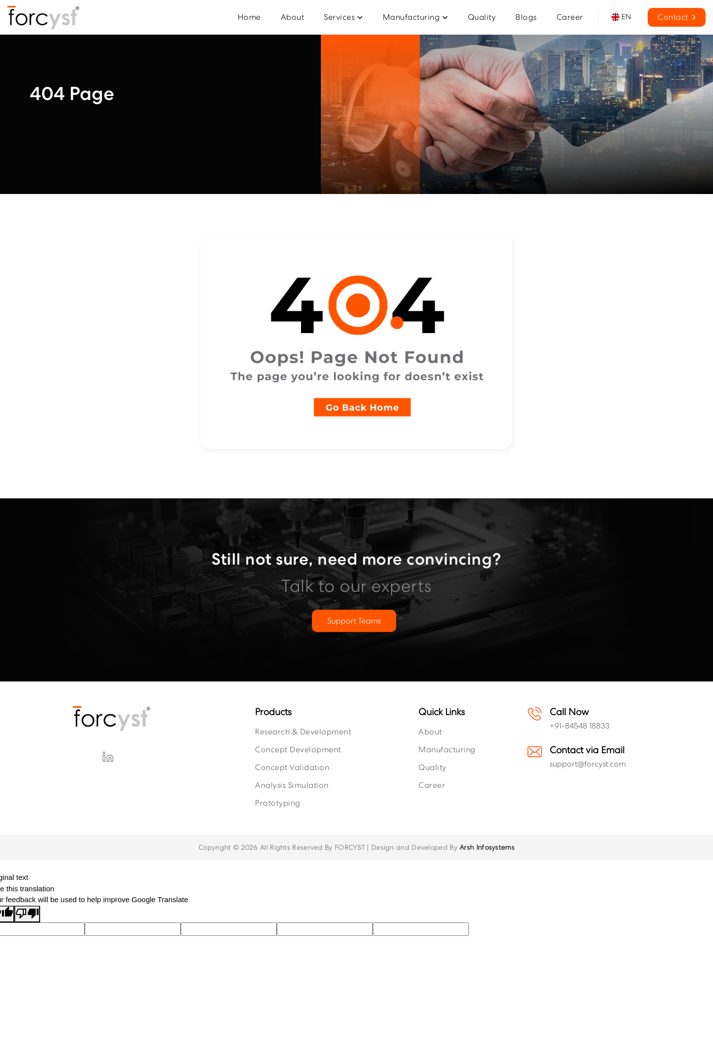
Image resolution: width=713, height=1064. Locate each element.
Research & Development (303, 731)
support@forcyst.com (588, 764)
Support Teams (354, 621)
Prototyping (278, 803)
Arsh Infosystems (486, 847)
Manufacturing (447, 749)
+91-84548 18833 (580, 726)
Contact (677, 17)
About (430, 731)
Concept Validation (292, 767)
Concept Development (298, 749)
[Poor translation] (27, 914)
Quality (432, 767)
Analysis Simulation (292, 785)
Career (431, 785)
